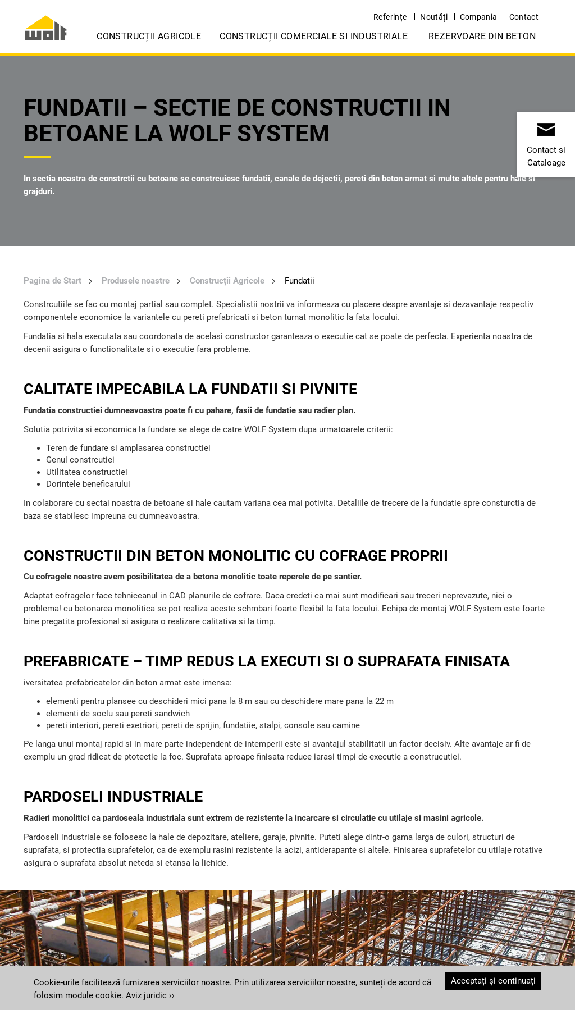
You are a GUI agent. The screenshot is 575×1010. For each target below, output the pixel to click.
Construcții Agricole (149, 36)
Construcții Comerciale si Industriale (314, 36)
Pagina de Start (52, 281)
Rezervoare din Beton (482, 36)
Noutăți (434, 16)
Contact (524, 16)
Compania (479, 16)
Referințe (390, 16)
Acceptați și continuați (493, 981)
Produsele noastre (136, 281)
